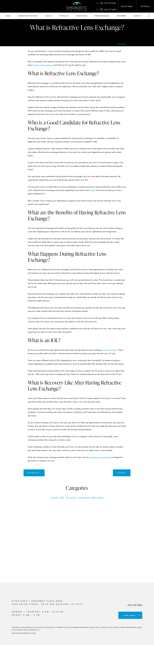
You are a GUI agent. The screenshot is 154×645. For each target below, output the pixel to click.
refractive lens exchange (43, 65)
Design (14, 633)
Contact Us (137, 16)
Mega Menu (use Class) (149, 16)
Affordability (121, 16)
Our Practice (71, 497)
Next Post (121, 473)
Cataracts (48, 16)
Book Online (127, 6)
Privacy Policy (94, 627)
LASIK (93, 190)
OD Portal (145, 6)
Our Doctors (64, 16)
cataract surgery (110, 350)
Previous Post (33, 473)
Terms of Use (107, 627)
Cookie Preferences (128, 627)
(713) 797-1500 (106, 3)
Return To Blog (122, 44)
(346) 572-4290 (106, 9)
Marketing (25, 633)
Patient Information (102, 16)
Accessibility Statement (54, 627)
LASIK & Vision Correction (27, 16)
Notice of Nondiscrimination (76, 627)
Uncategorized (84, 497)
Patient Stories (81, 16)
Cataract (54, 497)
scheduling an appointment (100, 457)
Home (8, 16)
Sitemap (116, 627)
